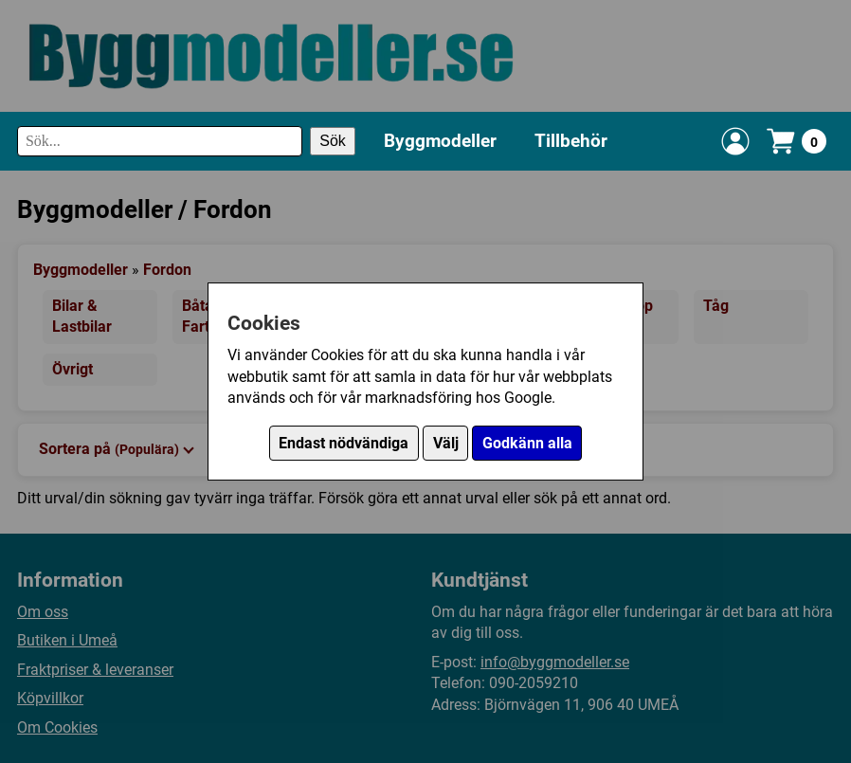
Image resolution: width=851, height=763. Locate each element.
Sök (332, 141)
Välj (446, 443)
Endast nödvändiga (343, 443)
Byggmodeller (440, 141)
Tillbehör (570, 141)
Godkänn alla (527, 443)
